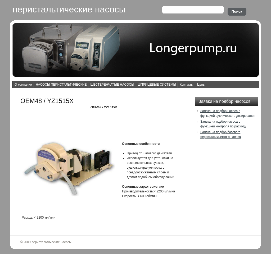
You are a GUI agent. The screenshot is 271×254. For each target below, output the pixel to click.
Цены (201, 84)
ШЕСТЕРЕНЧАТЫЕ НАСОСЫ (112, 84)
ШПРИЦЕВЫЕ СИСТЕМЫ (157, 84)
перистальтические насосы (68, 9)
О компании (23, 84)
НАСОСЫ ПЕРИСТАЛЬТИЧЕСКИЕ (61, 84)
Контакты (186, 84)
